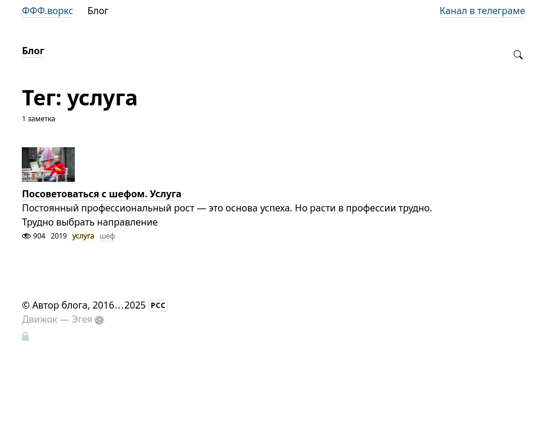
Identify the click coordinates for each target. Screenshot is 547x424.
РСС (158, 305)
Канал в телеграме (482, 10)
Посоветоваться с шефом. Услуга (101, 193)
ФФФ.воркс (47, 10)
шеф (107, 236)
